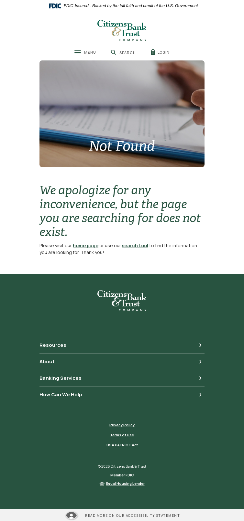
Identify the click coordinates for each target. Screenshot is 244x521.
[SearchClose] (123, 52)
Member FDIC (122, 475)
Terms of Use (122, 434)
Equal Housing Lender (125, 483)
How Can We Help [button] (60, 394)
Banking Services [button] (60, 378)
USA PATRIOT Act (122, 444)
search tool (135, 245)
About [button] (47, 361)
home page (85, 245)
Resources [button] (52, 345)
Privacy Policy (122, 424)
